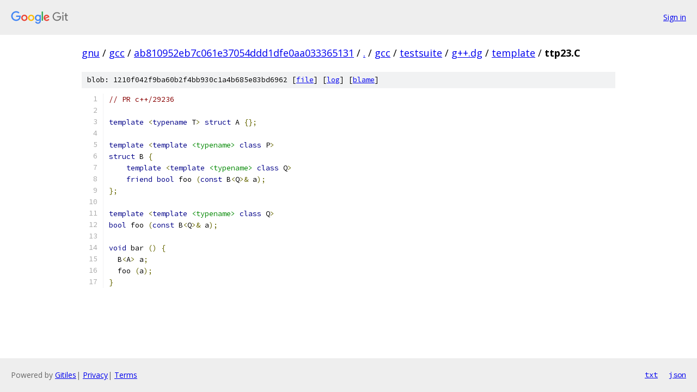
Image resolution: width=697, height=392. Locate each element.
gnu (91, 52)
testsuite (421, 52)
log (333, 79)
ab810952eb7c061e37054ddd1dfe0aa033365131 (244, 52)
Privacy (95, 375)
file (305, 79)
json (677, 374)
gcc (117, 52)
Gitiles (65, 375)
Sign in (674, 17)
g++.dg (466, 52)
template (513, 52)
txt (651, 374)
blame (364, 79)
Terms (125, 375)
